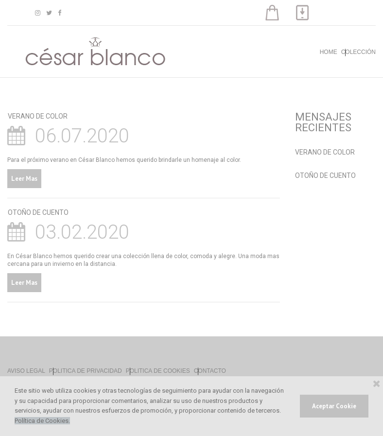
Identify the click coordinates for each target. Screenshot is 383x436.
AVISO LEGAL (26, 370)
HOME (328, 52)
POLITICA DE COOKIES (158, 370)
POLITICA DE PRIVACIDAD (85, 370)
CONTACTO (210, 370)
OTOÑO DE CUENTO (38, 212)
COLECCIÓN (358, 52)
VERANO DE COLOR (38, 116)
